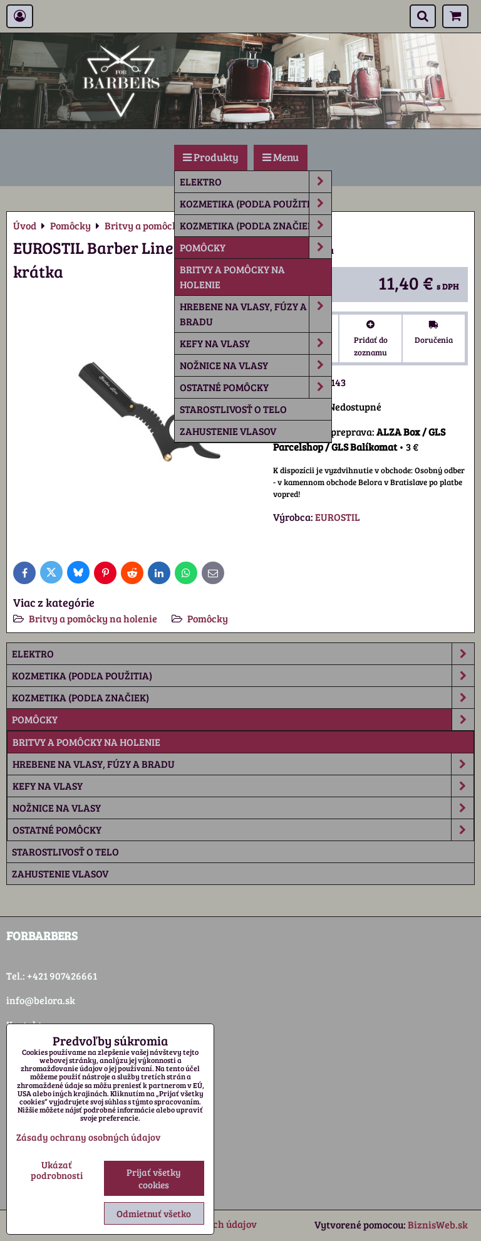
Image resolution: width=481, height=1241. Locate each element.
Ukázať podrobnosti (57, 1170)
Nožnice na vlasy (255, 365)
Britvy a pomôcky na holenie (232, 277)
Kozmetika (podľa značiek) (255, 225)
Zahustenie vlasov (228, 430)
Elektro (255, 181)
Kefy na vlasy (255, 343)
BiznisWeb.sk (438, 1224)
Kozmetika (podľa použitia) (255, 203)
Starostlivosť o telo (233, 409)
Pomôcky (255, 247)
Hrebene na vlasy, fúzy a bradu (255, 314)
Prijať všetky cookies (154, 1178)
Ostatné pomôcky (255, 387)
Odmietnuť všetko (153, 1213)
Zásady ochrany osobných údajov (88, 1137)
